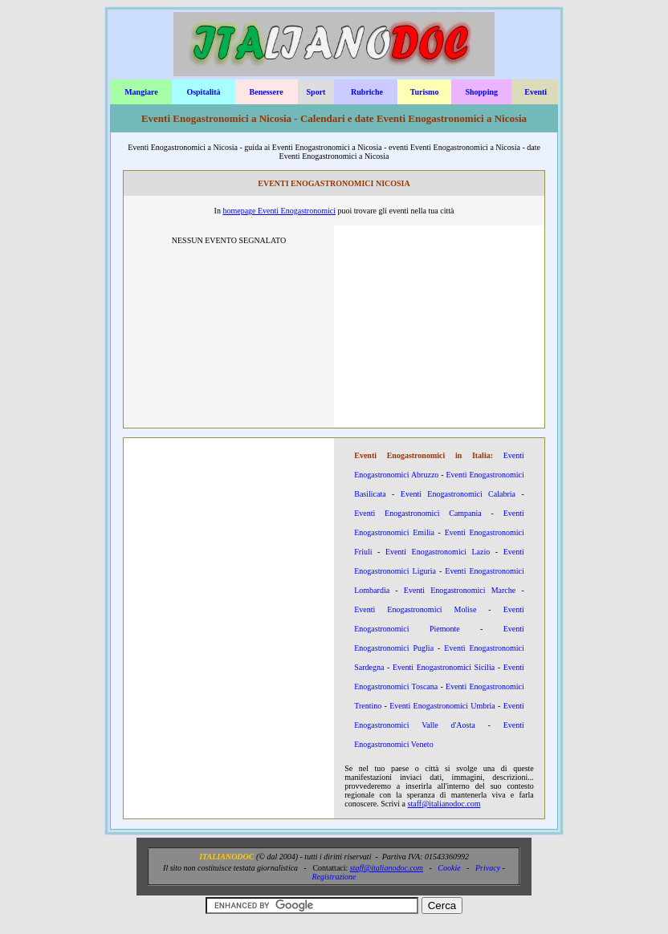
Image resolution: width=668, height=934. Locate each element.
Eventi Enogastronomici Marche (459, 590)
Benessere (266, 91)
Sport (316, 91)
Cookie (449, 867)
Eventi (535, 91)
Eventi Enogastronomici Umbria (442, 705)
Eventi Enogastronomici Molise (415, 609)
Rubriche (367, 91)
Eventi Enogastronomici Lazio (437, 551)
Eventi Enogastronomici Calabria (458, 493)
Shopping (481, 91)
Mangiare (140, 91)
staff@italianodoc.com (444, 803)
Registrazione (334, 876)
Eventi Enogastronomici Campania (418, 513)
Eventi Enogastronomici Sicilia (444, 667)
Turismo (424, 91)
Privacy (487, 867)
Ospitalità (203, 91)
